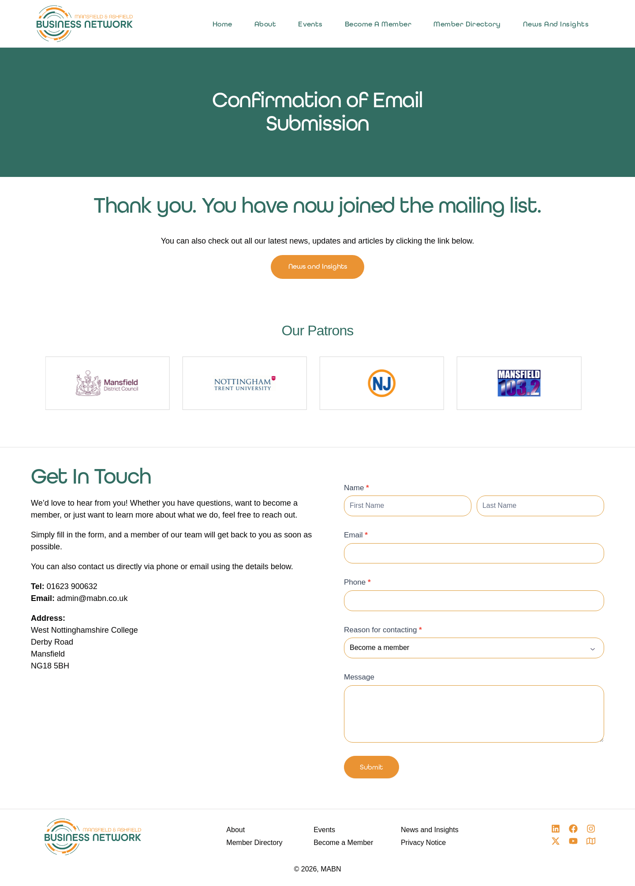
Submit (371, 770)
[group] (199, 385)
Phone (357, 583)
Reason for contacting (383, 631)
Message (359, 678)
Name (356, 488)
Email (356, 536)
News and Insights (317, 267)
